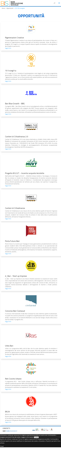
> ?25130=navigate (19, 8)
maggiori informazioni (27, 437)
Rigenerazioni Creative (14, 37)
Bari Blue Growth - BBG (15, 103)
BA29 (7, 411)
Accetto (36, 437)
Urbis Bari (9, 345)
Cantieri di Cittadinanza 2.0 (16, 136)
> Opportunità (9, 8)
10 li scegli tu (10, 70)
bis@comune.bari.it (11, 431)
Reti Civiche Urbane (13, 378)
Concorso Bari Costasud (15, 310)
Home (3, 8)
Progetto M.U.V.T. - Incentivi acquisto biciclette (24, 173)
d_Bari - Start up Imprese (16, 275)
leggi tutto (8, 48)
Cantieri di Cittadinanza (15, 208)
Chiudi (2, 446)
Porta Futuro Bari (12, 241)
